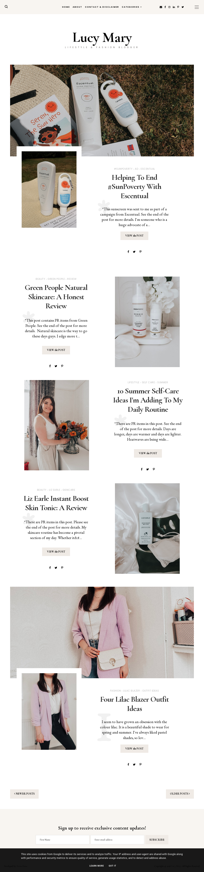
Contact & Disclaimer (102, 6)
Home (66, 6)
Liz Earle (54, 490)
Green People (56, 279)
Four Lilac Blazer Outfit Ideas (134, 704)
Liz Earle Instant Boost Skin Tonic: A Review (56, 503)
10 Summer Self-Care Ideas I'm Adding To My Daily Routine (148, 400)
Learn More (96, 866)
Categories (130, 6)
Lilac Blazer (131, 690)
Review (71, 279)
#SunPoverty (123, 169)
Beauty (40, 279)
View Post (134, 235)
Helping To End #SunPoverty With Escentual (134, 186)
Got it (112, 866)
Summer (162, 382)
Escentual (148, 169)
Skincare (69, 490)
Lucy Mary (102, 37)
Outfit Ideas (150, 690)
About (77, 6)
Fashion (115, 690)
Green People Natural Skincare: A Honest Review (56, 297)
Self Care (148, 382)
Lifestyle (133, 382)
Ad (136, 169)
